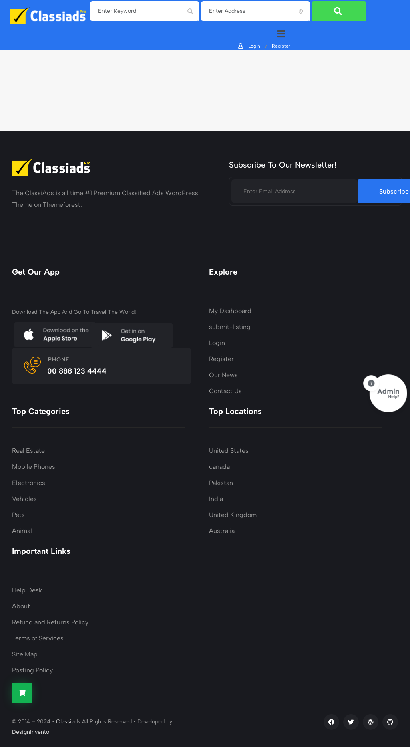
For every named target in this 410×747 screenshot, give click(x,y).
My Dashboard (230, 311)
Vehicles (24, 499)
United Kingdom (233, 515)
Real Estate (28, 450)
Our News (223, 375)
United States (229, 450)
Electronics (28, 483)
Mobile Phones (33, 466)
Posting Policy (32, 670)
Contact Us (225, 391)
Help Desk (27, 590)
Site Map (25, 654)
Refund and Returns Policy (50, 622)
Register (280, 45)
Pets (18, 515)
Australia (222, 531)
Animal (22, 531)
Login (248, 45)
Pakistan (221, 483)
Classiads (68, 721)
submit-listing (230, 327)
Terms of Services (38, 638)
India (216, 499)
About (21, 606)
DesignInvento (30, 732)
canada (219, 466)
